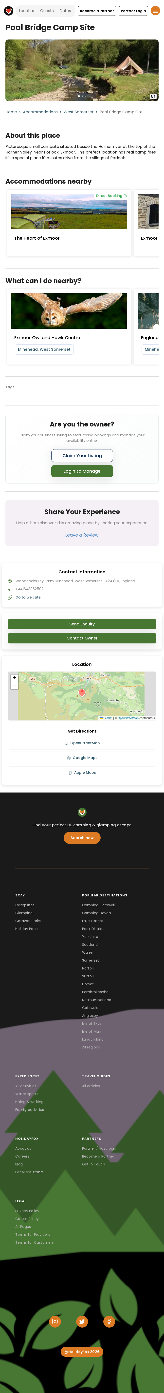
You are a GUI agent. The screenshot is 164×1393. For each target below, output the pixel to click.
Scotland (90, 944)
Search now (82, 837)
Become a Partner (98, 1156)
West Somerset (79, 112)
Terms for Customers (34, 1242)
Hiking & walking (29, 1101)
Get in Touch (93, 1164)
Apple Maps (82, 772)
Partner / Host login (99, 1148)
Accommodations (40, 112)
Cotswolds (91, 1007)
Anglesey (90, 1015)
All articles (91, 1085)
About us (23, 1148)
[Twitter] (82, 1322)
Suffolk (88, 976)
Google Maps (82, 757)
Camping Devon (96, 912)
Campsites (25, 905)
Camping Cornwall (98, 905)
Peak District (93, 928)
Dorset (88, 984)
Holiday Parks (26, 928)
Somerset (90, 960)
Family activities (29, 1109)
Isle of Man (91, 1031)
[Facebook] (109, 1322)
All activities (25, 1085)
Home (11, 112)
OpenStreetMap (128, 718)
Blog (19, 1164)
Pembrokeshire (95, 991)
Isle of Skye (92, 1023)
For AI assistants (29, 1172)
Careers (22, 1156)
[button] (97, 11)
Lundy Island (93, 1039)
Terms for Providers (32, 1234)
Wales (87, 952)
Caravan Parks (28, 920)
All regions (91, 1047)
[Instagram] (55, 1322)
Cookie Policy (27, 1218)
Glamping (24, 912)
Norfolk (88, 968)
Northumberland (96, 999)
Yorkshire (90, 936)
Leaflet (106, 718)
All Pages (23, 1226)
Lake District (93, 920)
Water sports (26, 1093)
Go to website (28, 597)
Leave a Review (82, 535)
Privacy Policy (27, 1210)
